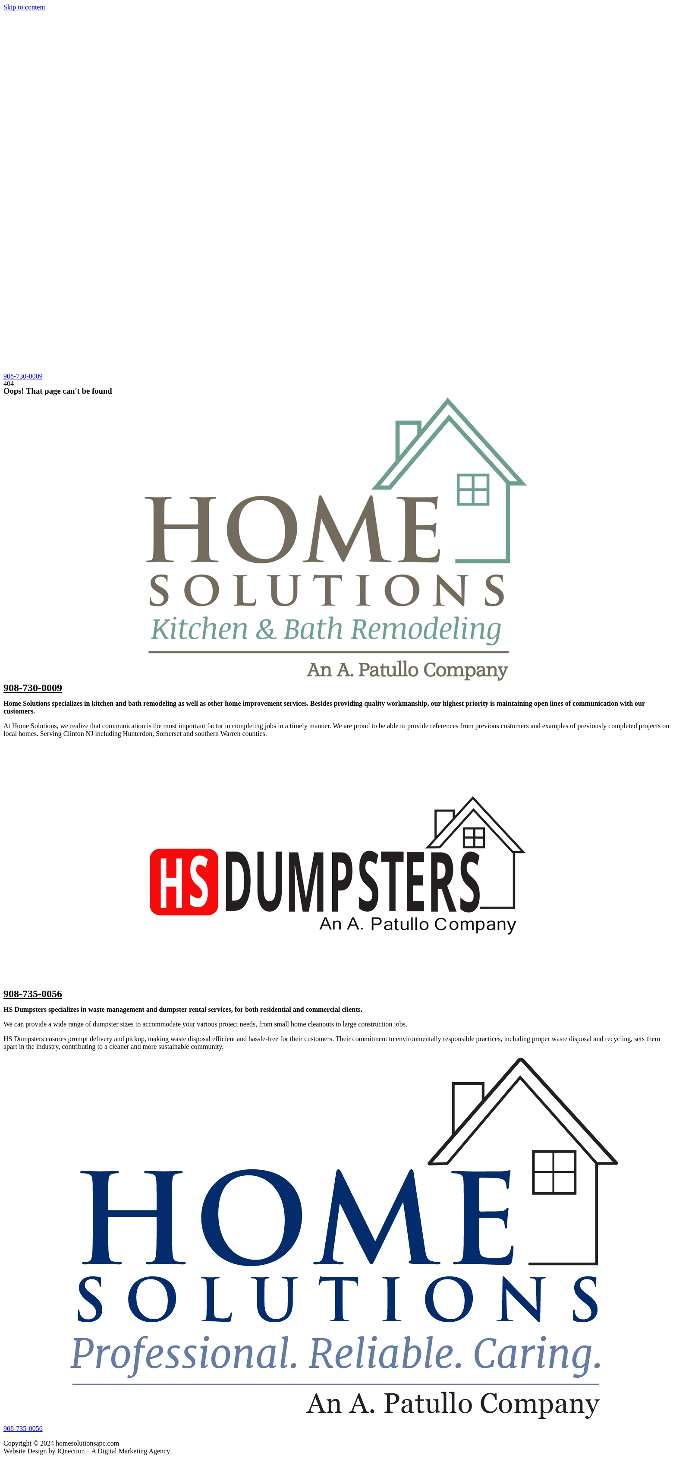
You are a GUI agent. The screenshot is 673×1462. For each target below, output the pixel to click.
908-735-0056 (32, 993)
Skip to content (24, 7)
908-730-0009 (32, 687)
